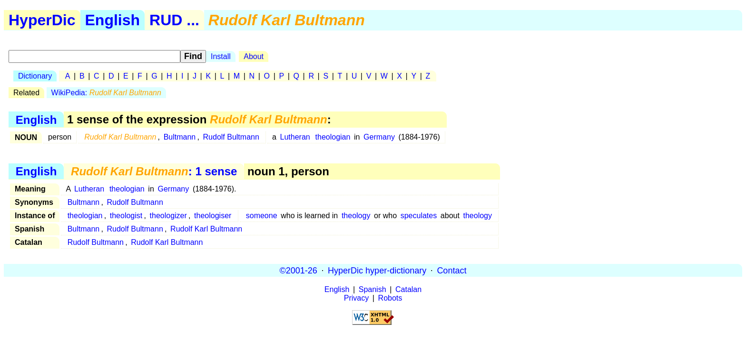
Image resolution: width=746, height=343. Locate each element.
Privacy (356, 298)
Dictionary (35, 76)
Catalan (408, 289)
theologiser (212, 216)
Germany (379, 137)
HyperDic (42, 20)
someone (261, 216)
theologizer (168, 216)
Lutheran (295, 137)
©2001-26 (298, 270)
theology (356, 216)
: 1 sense (154, 171)
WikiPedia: (106, 93)
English (112, 20)
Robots (390, 298)
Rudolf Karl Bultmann (206, 229)
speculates (419, 216)
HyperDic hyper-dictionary (377, 270)
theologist (126, 216)
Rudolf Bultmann (231, 137)
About (254, 56)
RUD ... (174, 20)
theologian (333, 137)
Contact (451, 270)
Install (221, 56)
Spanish (372, 289)
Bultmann (180, 137)
